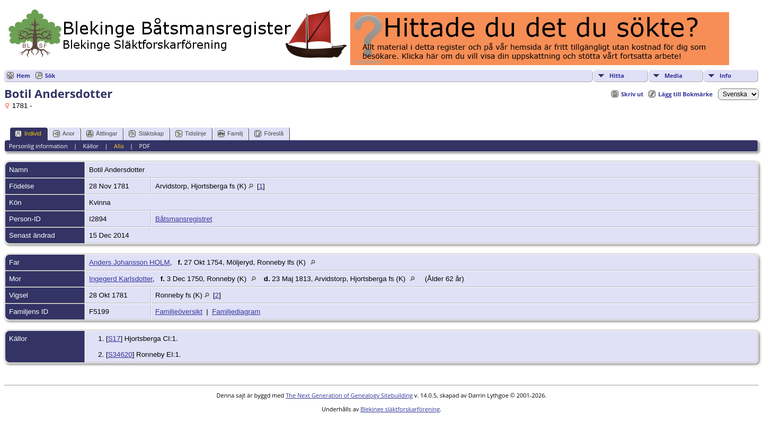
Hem (23, 75)
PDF (144, 146)
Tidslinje (190, 134)
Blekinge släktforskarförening (400, 409)
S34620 (120, 354)
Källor (91, 146)
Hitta (616, 75)
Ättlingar (101, 134)
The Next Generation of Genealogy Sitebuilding (349, 395)
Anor (64, 134)
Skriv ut (632, 94)
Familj (230, 134)
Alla (119, 146)
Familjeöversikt (178, 312)
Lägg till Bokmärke (685, 94)
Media (673, 75)
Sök (50, 75)
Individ (28, 134)
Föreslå (268, 134)
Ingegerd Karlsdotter (121, 279)
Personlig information (38, 146)
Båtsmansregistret (183, 219)
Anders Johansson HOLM (129, 262)
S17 (114, 339)
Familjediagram (236, 312)
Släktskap (146, 134)
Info (725, 75)
